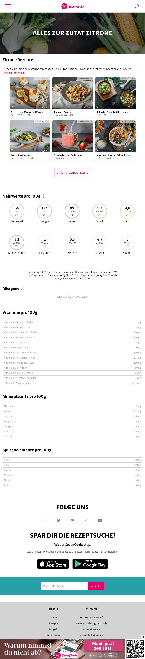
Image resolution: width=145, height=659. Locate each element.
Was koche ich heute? (91, 617)
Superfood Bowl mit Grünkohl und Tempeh (113, 155)
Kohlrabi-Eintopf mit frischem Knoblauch (112, 112)
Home (53, 617)
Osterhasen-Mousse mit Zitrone (27, 112)
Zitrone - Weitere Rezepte (72, 172)
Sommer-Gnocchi (63, 112)
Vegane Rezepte (91, 629)
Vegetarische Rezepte (91, 635)
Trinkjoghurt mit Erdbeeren (68, 155)
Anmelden (96, 586)
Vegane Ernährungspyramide (91, 623)
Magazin (53, 629)
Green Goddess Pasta (21, 155)
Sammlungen (53, 635)
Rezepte (53, 623)
